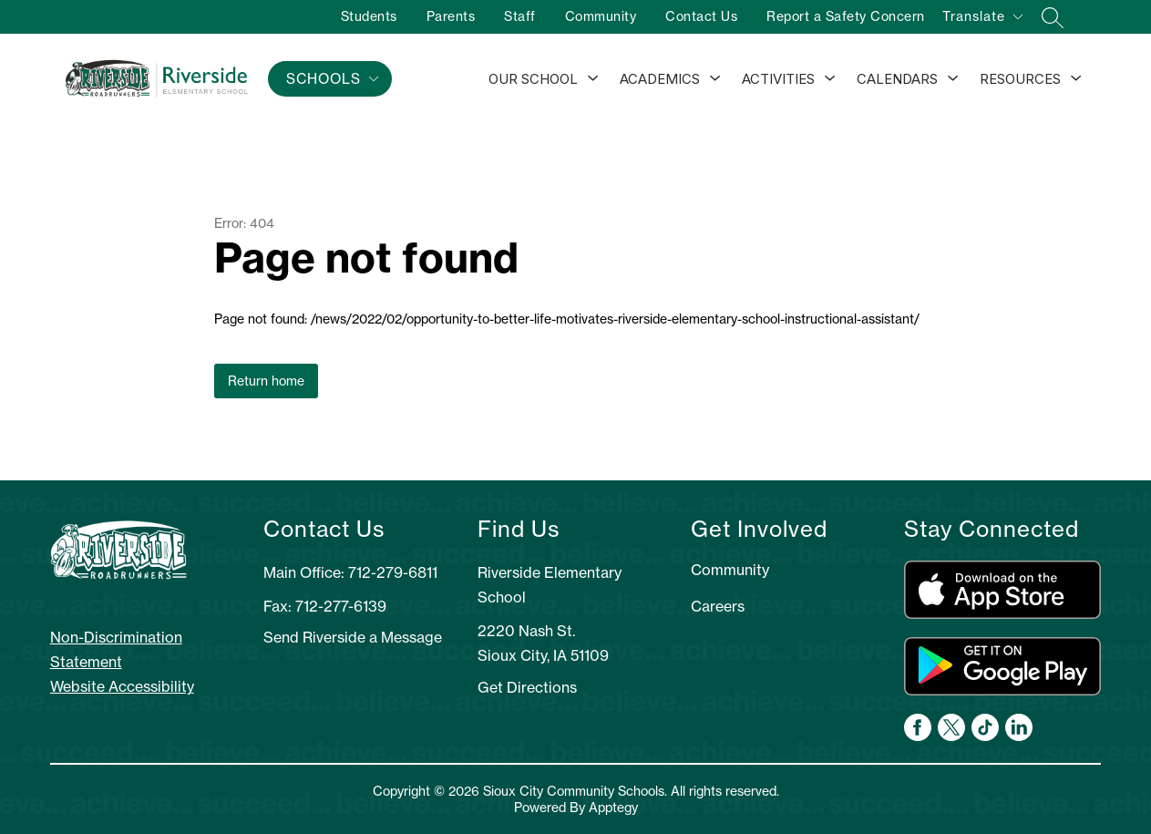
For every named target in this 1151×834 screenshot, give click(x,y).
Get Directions (527, 687)
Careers (718, 606)
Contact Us (701, 16)
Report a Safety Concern (845, 16)
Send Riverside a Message (352, 637)
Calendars (897, 79)
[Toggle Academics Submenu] (715, 79)
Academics (660, 79)
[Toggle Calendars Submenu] (953, 79)
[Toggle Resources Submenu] (1076, 79)
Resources (1020, 79)
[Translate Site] (982, 20)
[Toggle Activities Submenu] (830, 79)
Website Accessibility (122, 686)
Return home (266, 381)
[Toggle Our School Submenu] (593, 79)
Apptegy (613, 807)
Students (369, 16)
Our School (533, 79)
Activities (778, 79)
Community (601, 16)
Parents (451, 16)
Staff (520, 16)
